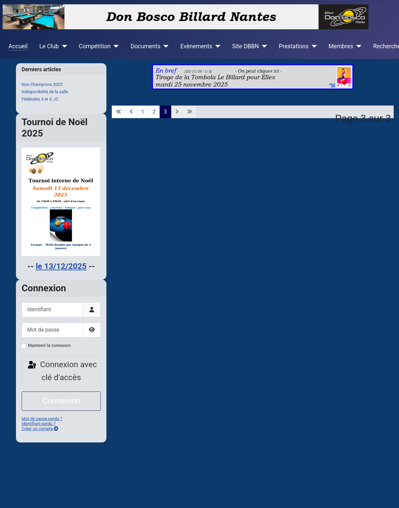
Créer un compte (40, 428)
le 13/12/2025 (61, 266)
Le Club (49, 46)
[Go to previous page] (131, 112)
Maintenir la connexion (49, 345)
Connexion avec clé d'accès (62, 371)
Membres (341, 46)
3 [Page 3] (165, 112)
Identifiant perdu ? (39, 423)
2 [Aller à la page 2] (154, 112)
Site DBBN (245, 46)
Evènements (196, 46)
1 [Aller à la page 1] (142, 112)
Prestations (294, 46)
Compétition (95, 46)
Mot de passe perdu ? (42, 418)
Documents (146, 46)
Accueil (18, 46)
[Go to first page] (119, 112)
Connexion (61, 400)
